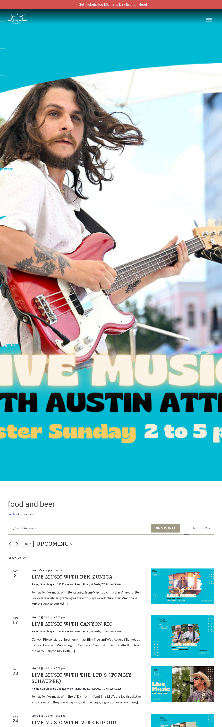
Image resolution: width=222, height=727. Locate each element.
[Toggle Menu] (209, 19)
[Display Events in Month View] (197, 528)
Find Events (165, 528)
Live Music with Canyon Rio (72, 624)
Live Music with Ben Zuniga (72, 577)
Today (28, 543)
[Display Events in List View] (186, 528)
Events (11, 514)
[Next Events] (17, 544)
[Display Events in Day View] (207, 528)
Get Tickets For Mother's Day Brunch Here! (113, 4)
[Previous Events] (10, 544)
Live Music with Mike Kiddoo (74, 722)
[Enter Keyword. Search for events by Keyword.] (79, 528)
